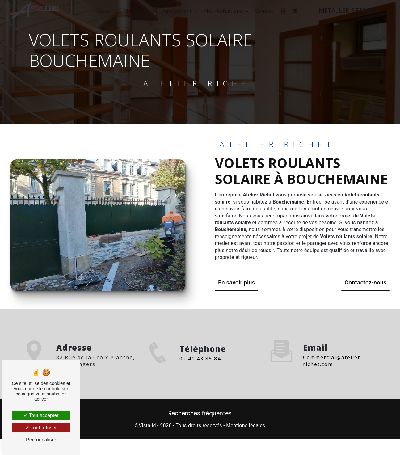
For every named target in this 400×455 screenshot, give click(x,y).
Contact (264, 10)
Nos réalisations (223, 10)
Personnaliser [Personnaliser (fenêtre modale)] (41, 439)
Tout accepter (40, 415)
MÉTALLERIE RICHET (348, 10)
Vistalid (147, 425)
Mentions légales (245, 425)
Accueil (104, 10)
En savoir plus (236, 282)
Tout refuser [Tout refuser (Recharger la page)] (41, 427)
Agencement (177, 10)
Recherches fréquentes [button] (200, 413)
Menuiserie (137, 10)
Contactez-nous (366, 282)
